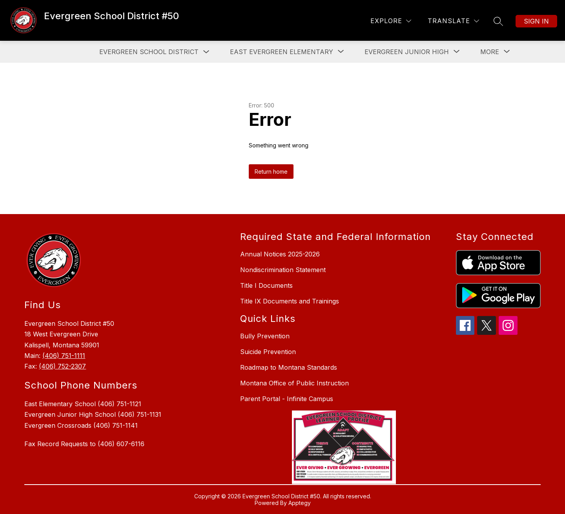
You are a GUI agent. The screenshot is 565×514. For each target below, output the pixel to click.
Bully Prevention (265, 336)
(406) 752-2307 (62, 366)
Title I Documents (266, 285)
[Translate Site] (453, 21)
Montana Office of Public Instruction (294, 383)
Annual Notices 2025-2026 (280, 254)
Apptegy (299, 502)
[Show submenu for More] (489, 51)
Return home (271, 171)
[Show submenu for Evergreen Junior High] (407, 51)
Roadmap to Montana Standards (288, 367)
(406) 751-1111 (63, 356)
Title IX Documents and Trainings (289, 301)
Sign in (536, 21)
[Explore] (390, 21)
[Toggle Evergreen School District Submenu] (206, 52)
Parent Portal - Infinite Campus (286, 399)
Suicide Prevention (268, 352)
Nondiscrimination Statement (283, 270)
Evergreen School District (149, 52)
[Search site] (498, 21)
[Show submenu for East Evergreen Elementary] (281, 51)
